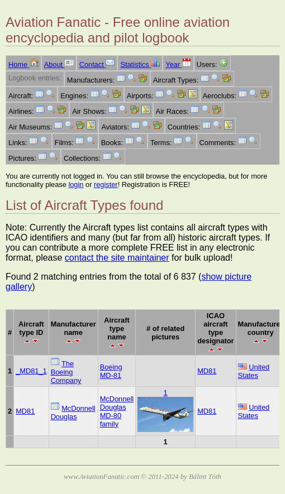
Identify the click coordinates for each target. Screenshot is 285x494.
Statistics (140, 64)
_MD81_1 (31, 371)
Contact (97, 64)
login (75, 184)
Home (23, 64)
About (59, 64)
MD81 (206, 371)
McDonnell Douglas (73, 412)
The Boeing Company (66, 372)
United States (254, 371)
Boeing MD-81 (111, 371)
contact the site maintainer (117, 257)
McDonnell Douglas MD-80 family (117, 411)
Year (178, 64)
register (106, 184)
